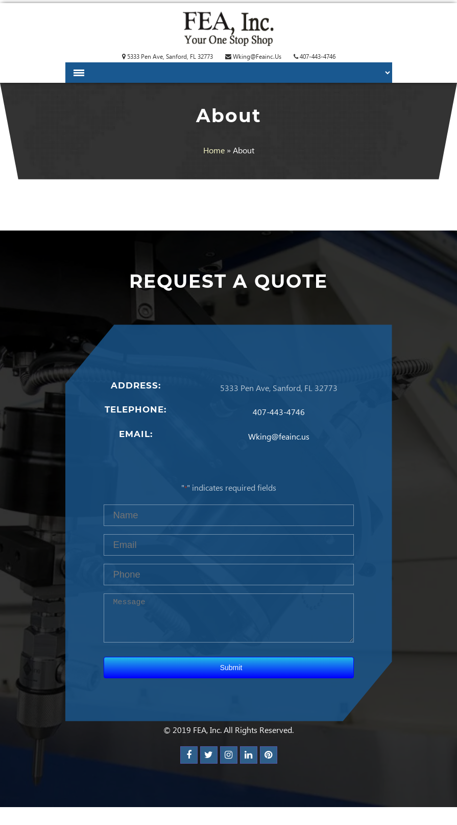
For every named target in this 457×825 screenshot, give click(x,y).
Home (214, 150)
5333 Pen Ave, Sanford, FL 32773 (167, 56)
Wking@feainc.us (253, 56)
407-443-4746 (314, 56)
